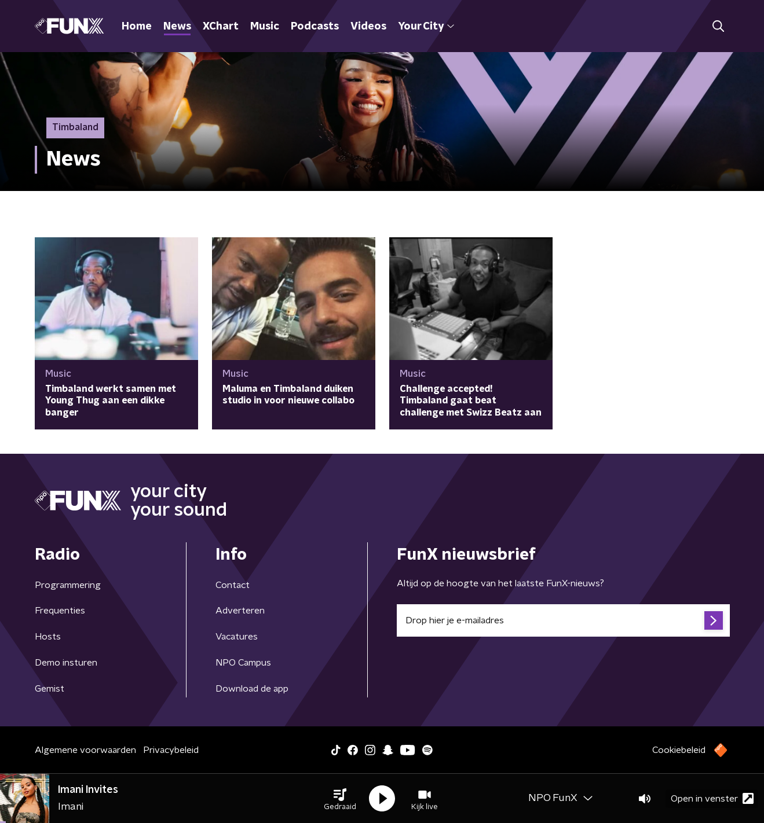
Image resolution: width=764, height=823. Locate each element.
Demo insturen (66, 662)
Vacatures (236, 636)
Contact (232, 585)
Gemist (49, 688)
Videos (368, 26)
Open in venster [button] (712, 798)
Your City (426, 26)
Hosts (48, 636)
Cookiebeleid (678, 750)
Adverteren (240, 610)
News (177, 26)
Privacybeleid (171, 750)
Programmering (68, 585)
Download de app (251, 688)
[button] (340, 798)
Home (137, 26)
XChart (221, 26)
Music (264, 26)
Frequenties (60, 610)
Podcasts (315, 26)
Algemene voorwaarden (85, 750)
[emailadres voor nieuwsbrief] (563, 620)
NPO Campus (243, 662)
